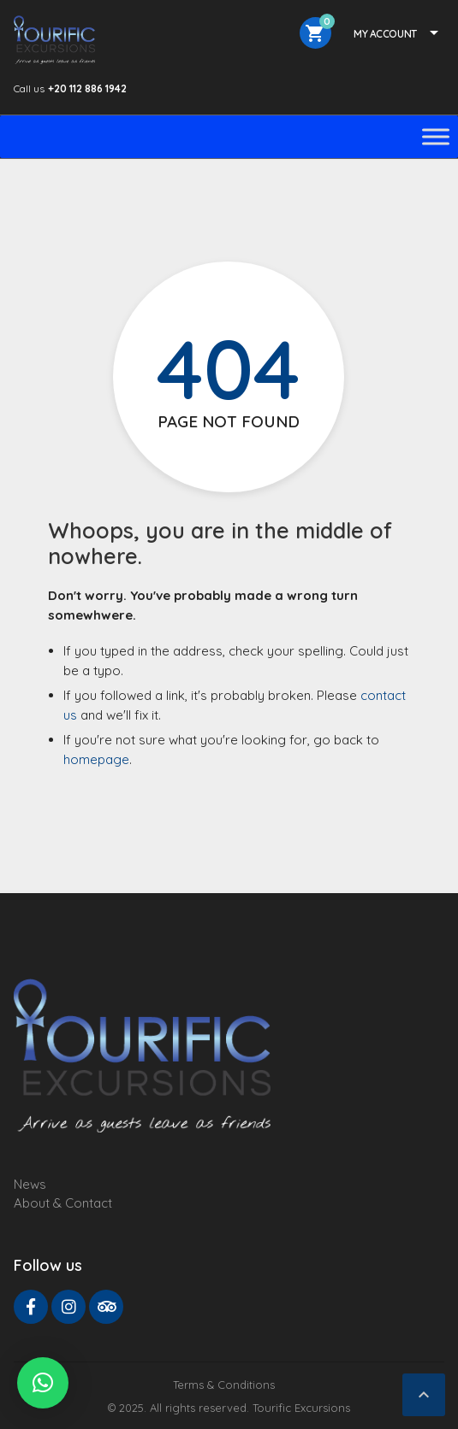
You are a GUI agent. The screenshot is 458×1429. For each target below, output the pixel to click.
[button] (42, 1382)
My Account (385, 33)
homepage (96, 759)
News (30, 1184)
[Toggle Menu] (435, 136)
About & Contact (63, 1203)
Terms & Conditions (224, 1384)
